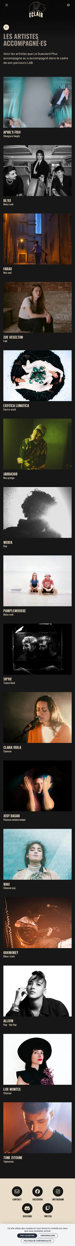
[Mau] (37, 859)
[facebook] (37, 1193)
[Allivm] (37, 996)
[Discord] (27, 1210)
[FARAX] (37, 243)
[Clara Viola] (37, 722)
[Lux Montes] (37, 1064)
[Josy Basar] (37, 790)
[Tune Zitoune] (37, 1132)
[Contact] (17, 1193)
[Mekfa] (37, 517)
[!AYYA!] (37, 654)
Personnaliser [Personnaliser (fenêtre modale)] (48, 1236)
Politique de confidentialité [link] (37, 1241)
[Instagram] (58, 1193)
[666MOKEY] (37, 927)
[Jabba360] (37, 449)
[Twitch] (48, 1210)
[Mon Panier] (68, 5)
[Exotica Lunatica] (37, 380)
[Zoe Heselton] (37, 312)
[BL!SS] (37, 175)
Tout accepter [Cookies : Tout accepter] (27, 1236)
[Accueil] (37, 9)
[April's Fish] (37, 107)
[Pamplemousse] (37, 585)
